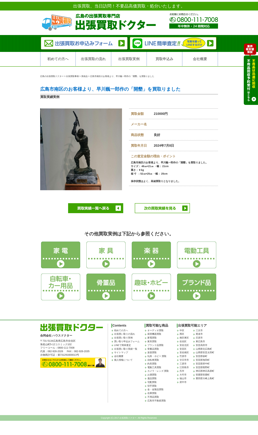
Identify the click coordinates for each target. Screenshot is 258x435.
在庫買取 (152, 392)
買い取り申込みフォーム (127, 340)
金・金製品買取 (155, 388)
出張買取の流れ (93, 59)
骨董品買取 (153, 348)
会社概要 (200, 59)
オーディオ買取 (155, 329)
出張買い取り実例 (123, 336)
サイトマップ (121, 351)
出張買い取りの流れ (124, 333)
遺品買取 (152, 377)
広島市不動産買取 (156, 399)
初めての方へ (58, 59)
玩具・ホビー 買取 (157, 355)
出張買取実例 (129, 59)
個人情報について (123, 359)
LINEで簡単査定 (122, 344)
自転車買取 (153, 359)
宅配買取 (152, 381)
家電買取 (152, 336)
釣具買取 (152, 362)
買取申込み (164, 59)
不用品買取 (153, 396)
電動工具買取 (154, 366)
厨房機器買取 (154, 333)
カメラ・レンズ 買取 (158, 370)
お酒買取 (152, 373)
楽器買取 (152, 351)
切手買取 (152, 385)
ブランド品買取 (155, 344)
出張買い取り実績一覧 (125, 348)
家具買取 (152, 340)
